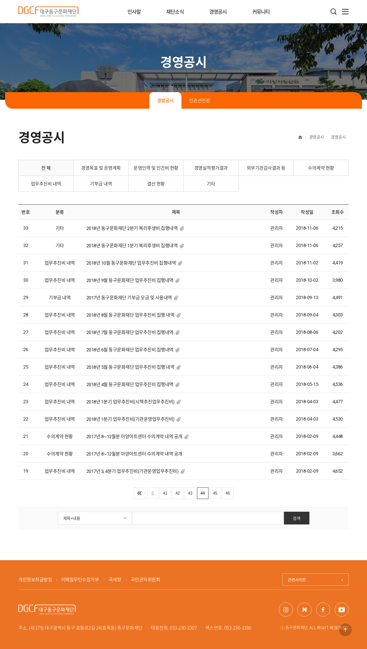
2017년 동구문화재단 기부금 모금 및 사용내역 (129, 297)
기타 (211, 183)
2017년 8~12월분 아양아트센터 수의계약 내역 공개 (134, 436)
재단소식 (175, 11)
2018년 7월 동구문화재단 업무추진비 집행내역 (130, 332)
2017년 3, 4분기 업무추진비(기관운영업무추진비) (132, 471)
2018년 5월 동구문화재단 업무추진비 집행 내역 (130, 367)
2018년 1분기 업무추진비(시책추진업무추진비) (130, 402)
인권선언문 (199, 100)
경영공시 (218, 11)
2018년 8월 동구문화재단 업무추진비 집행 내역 (130, 315)
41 (165, 493)
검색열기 (333, 11)
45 (215, 493)
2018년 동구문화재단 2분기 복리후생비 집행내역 (132, 228)
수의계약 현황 (321, 167)
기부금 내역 (101, 183)
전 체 (46, 167)
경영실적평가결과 (211, 167)
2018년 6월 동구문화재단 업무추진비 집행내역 (130, 349)
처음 (139, 493)
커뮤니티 (261, 11)
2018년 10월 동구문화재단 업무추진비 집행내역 (131, 263)
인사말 (134, 11)
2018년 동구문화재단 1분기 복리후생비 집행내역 (132, 245)
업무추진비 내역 (46, 183)
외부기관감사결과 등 (266, 167)
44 (203, 493)
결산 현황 (156, 183)
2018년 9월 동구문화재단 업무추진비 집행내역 (130, 280)
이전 (153, 493)
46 (228, 493)
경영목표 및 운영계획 (101, 167)
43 (190, 493)
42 (178, 493)
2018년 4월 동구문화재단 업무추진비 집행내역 (130, 384)
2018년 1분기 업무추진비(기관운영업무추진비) (130, 419)
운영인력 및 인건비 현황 (156, 167)
